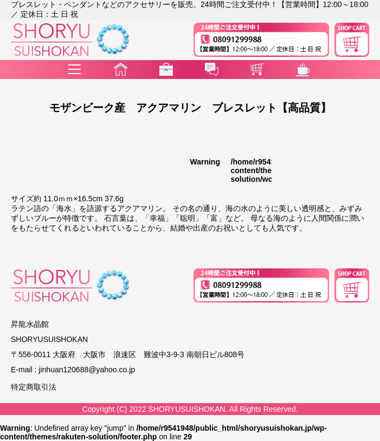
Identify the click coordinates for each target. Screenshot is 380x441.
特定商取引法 (33, 387)
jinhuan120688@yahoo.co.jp (86, 369)
